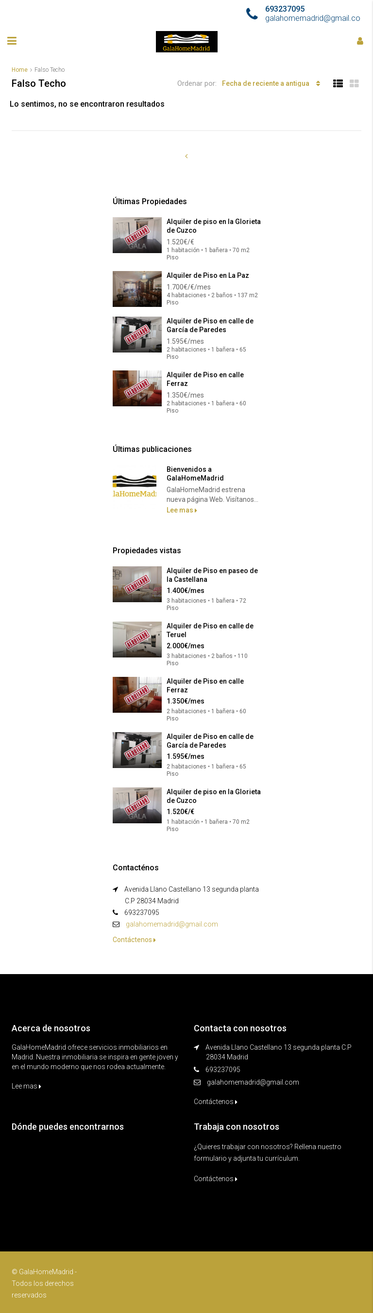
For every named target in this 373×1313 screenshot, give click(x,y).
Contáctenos (134, 940)
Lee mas (182, 510)
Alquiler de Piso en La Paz (208, 275)
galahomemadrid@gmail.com (172, 924)
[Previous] (186, 156)
